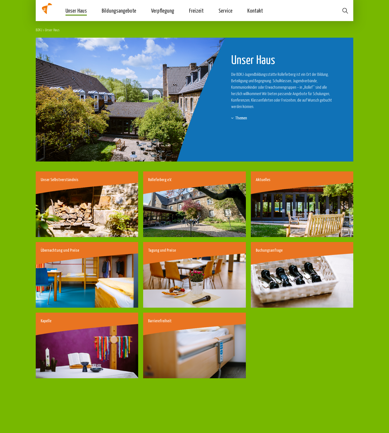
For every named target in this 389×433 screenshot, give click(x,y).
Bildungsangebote (119, 10)
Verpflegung (162, 10)
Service (225, 10)
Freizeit (196, 10)
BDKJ (39, 30)
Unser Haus (76, 10)
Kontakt (255, 10)
